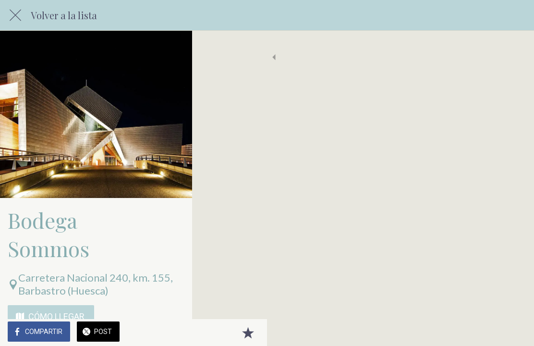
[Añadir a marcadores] (514, 332)
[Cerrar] (15, 15)
